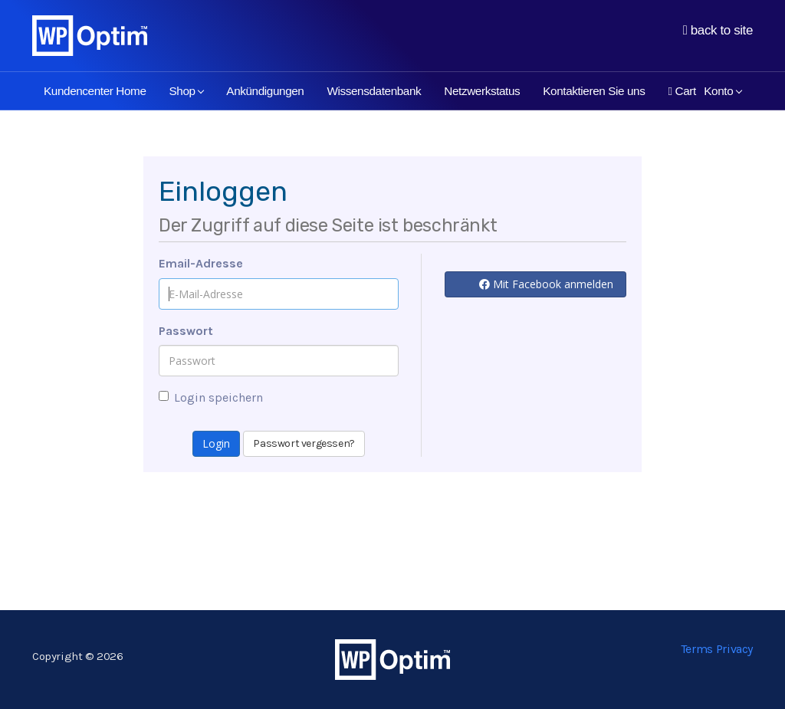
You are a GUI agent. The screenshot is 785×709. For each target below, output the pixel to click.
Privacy (734, 649)
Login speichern (211, 397)
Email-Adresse (201, 263)
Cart (681, 90)
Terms (697, 649)
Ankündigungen (265, 90)
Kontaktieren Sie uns (594, 90)
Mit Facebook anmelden (546, 284)
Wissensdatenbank (374, 90)
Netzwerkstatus (482, 90)
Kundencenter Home (95, 90)
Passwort (186, 330)
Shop (187, 90)
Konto (723, 90)
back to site (718, 30)
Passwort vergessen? (303, 443)
